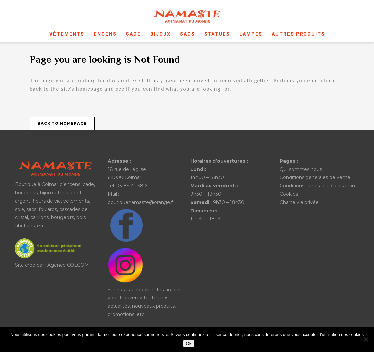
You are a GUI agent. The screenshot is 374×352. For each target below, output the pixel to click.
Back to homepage (62, 123)
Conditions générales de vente (315, 177)
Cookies (289, 194)
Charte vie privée (299, 202)
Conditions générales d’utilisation (317, 186)
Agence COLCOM (68, 265)
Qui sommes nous (301, 169)
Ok (188, 343)
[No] (365, 339)
